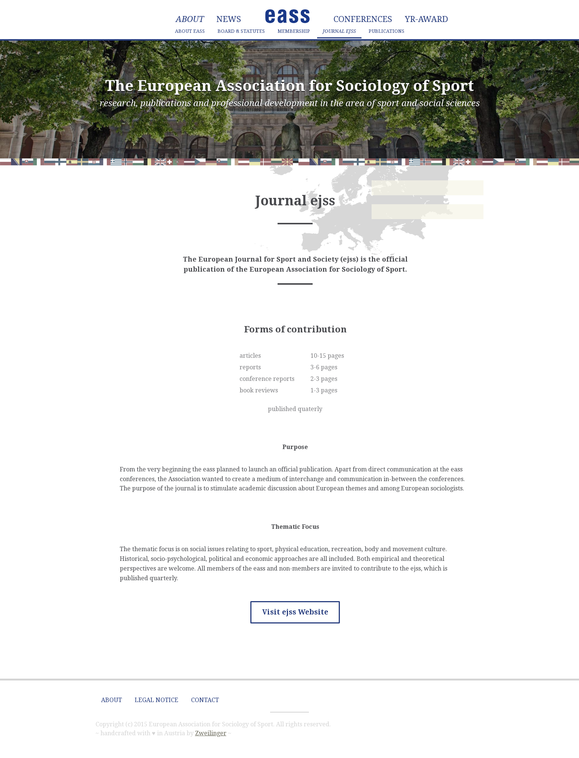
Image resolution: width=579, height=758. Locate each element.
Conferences (363, 19)
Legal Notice (156, 700)
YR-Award (426, 19)
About (190, 19)
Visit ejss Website (295, 612)
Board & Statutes (241, 31)
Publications (386, 31)
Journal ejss (339, 31)
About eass (190, 31)
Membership (294, 31)
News (228, 19)
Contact (205, 700)
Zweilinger (210, 733)
